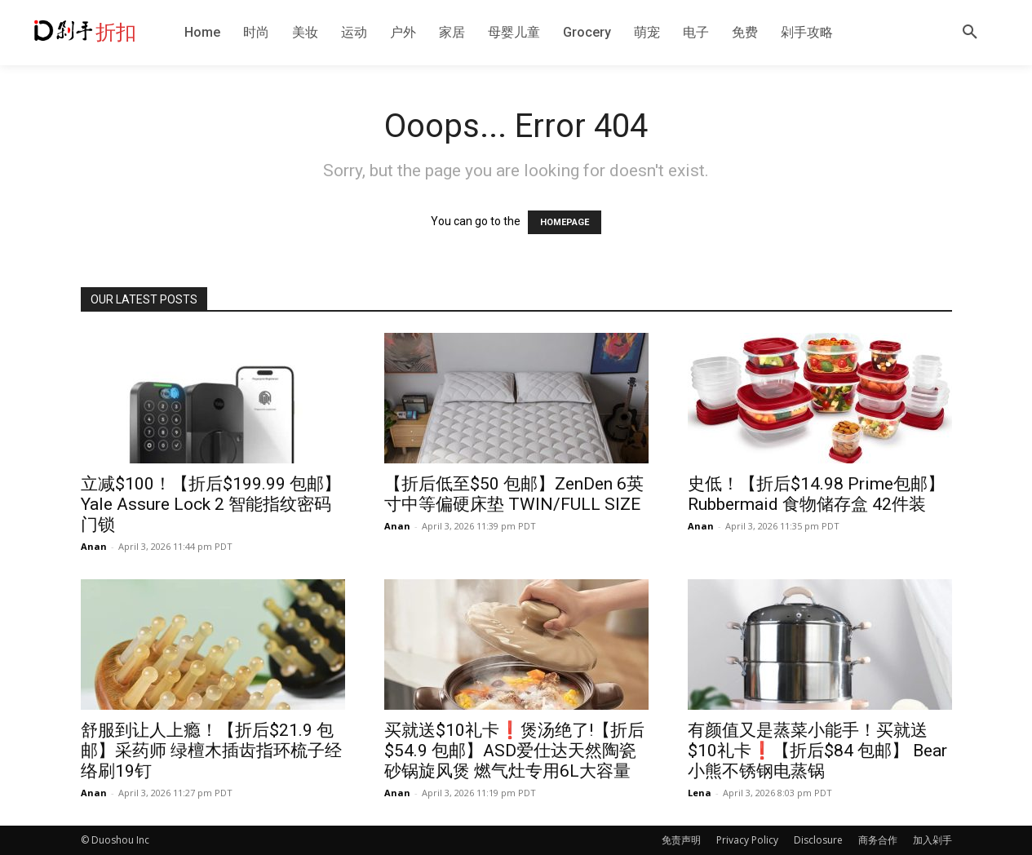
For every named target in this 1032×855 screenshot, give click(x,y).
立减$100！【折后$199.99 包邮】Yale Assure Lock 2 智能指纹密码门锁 (211, 504)
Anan (94, 546)
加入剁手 (932, 840)
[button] (970, 32)
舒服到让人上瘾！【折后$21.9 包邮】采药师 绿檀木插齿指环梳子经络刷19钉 (211, 750)
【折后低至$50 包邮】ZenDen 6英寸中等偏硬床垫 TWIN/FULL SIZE (514, 494)
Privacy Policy (747, 840)
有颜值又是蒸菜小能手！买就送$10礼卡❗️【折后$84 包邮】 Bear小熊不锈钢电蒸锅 (817, 750)
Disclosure (818, 840)
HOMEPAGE (564, 222)
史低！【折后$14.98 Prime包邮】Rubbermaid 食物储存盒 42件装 (816, 494)
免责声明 (681, 840)
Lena (699, 792)
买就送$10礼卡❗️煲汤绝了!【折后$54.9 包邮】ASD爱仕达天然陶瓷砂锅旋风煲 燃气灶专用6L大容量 (514, 750)
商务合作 (877, 840)
